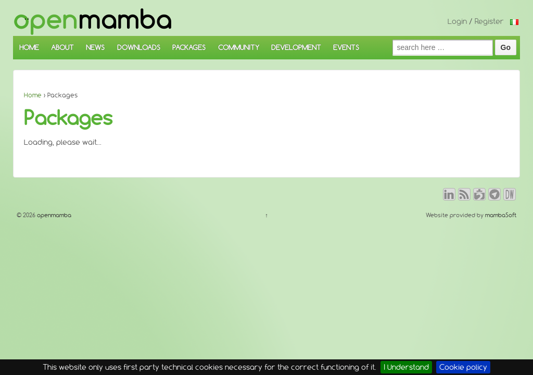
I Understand (406, 367)
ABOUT (62, 47)
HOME (29, 47)
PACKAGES (189, 47)
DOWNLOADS (138, 47)
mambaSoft (500, 215)
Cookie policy (463, 367)
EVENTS (346, 47)
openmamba (53, 215)
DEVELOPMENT (296, 47)
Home (33, 95)
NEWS (95, 47)
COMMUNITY (238, 47)
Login (457, 21)
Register (489, 21)
